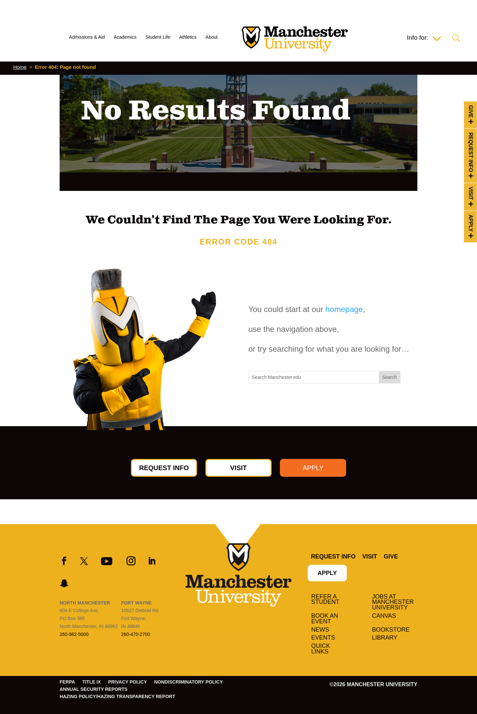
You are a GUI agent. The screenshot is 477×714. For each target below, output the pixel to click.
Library (385, 638)
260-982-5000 (74, 634)
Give (471, 111)
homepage (344, 309)
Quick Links (320, 649)
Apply (471, 223)
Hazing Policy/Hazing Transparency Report (117, 696)
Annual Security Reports (94, 689)
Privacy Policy (127, 682)
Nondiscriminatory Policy (188, 682)
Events (323, 638)
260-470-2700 (135, 634)
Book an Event (324, 619)
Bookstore (391, 630)
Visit (471, 193)
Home (19, 67)
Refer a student (325, 599)
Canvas (384, 616)
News (320, 630)
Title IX (91, 682)
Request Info (471, 152)
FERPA (67, 682)
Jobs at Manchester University (393, 602)
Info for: (417, 38)
